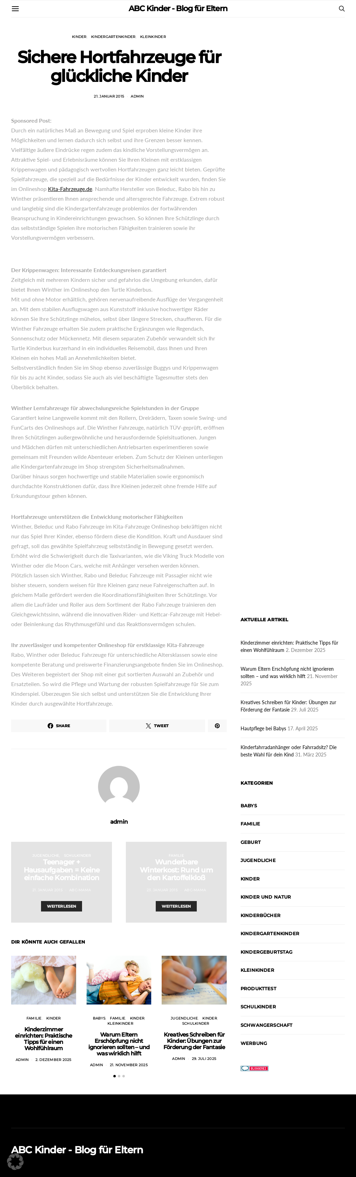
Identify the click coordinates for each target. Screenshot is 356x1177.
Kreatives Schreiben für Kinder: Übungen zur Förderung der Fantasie (194, 1041)
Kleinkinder (153, 36)
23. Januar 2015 (162, 890)
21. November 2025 (129, 1065)
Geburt (251, 842)
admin (137, 96)
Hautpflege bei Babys (263, 728)
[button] (114, 1076)
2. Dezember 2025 (53, 1059)
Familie (176, 855)
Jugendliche (45, 855)
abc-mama (80, 890)
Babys (99, 1018)
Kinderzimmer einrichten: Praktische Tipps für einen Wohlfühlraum (43, 1039)
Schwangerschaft (266, 1025)
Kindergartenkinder (113, 36)
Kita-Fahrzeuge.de (70, 188)
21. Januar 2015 (109, 96)
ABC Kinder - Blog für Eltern (178, 8)
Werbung (254, 1043)
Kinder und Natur (266, 897)
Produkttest (258, 988)
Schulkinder (77, 855)
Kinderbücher (261, 915)
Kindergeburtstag (267, 952)
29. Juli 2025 (204, 1058)
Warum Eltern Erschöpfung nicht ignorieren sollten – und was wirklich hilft (119, 1044)
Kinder (79, 36)
